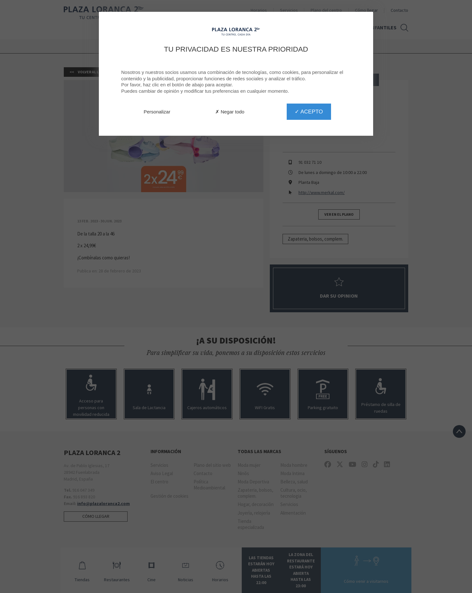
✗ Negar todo (229, 111)
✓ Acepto (309, 111)
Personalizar (157, 111)
